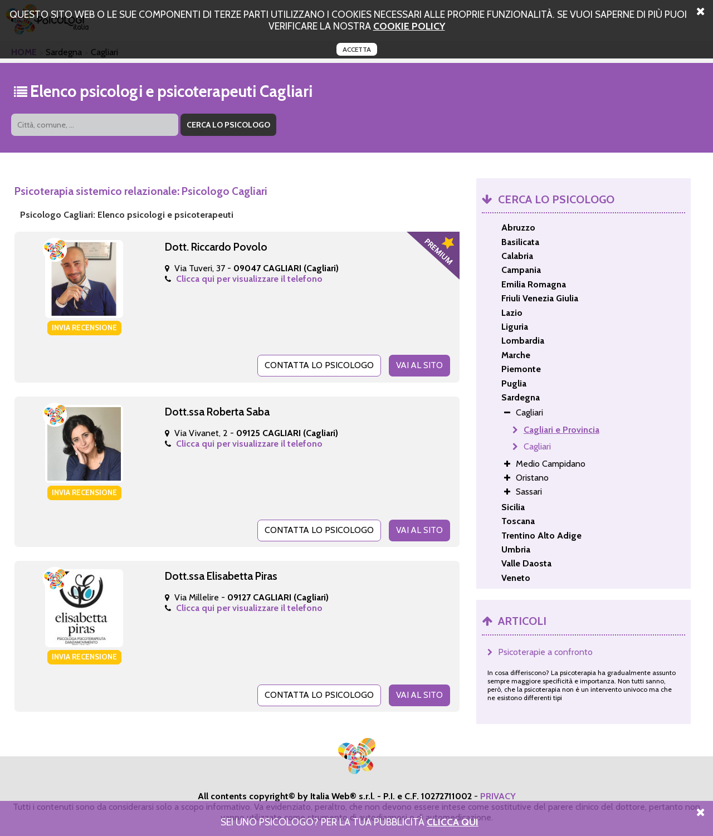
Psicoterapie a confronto (545, 652)
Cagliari (537, 446)
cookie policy (409, 26)
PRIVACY (498, 795)
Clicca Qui (452, 822)
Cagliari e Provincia (561, 429)
